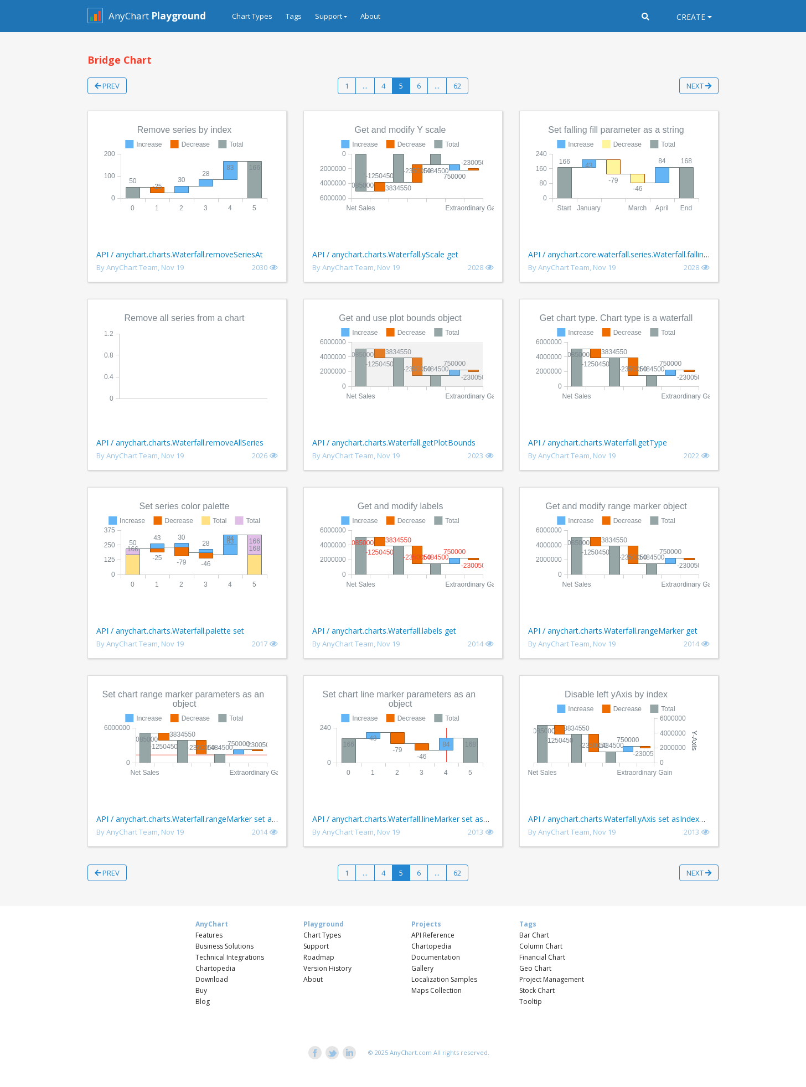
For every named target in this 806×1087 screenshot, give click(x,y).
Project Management (551, 979)
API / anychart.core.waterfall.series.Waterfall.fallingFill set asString (645, 254)
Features (209, 935)
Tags (294, 16)
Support (316, 946)
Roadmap (318, 957)
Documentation (435, 957)
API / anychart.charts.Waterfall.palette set (170, 630)
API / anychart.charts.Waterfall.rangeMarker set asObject (197, 819)
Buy (201, 990)
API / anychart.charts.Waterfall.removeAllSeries (180, 442)
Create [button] (690, 17)
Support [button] (328, 16)
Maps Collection (436, 990)
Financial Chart (542, 957)
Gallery (422, 968)
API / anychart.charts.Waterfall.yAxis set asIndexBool (622, 819)
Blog (202, 1001)
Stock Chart (537, 990)
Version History (327, 968)
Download (211, 979)
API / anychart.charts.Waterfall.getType (597, 442)
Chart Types (252, 16)
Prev (107, 86)
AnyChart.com (411, 1052)
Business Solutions (224, 946)
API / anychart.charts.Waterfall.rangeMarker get (613, 630)
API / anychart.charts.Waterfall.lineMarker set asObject (409, 819)
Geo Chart (535, 968)
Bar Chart (534, 935)
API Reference (432, 935)
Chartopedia (215, 968)
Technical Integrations (229, 957)
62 (457, 86)
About (370, 16)
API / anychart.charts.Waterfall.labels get (384, 630)
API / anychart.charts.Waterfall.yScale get (385, 254)
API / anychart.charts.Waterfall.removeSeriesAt (179, 254)
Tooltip (530, 1001)
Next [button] (698, 86)
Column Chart (540, 946)
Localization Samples (444, 979)
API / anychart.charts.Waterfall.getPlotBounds (394, 442)
